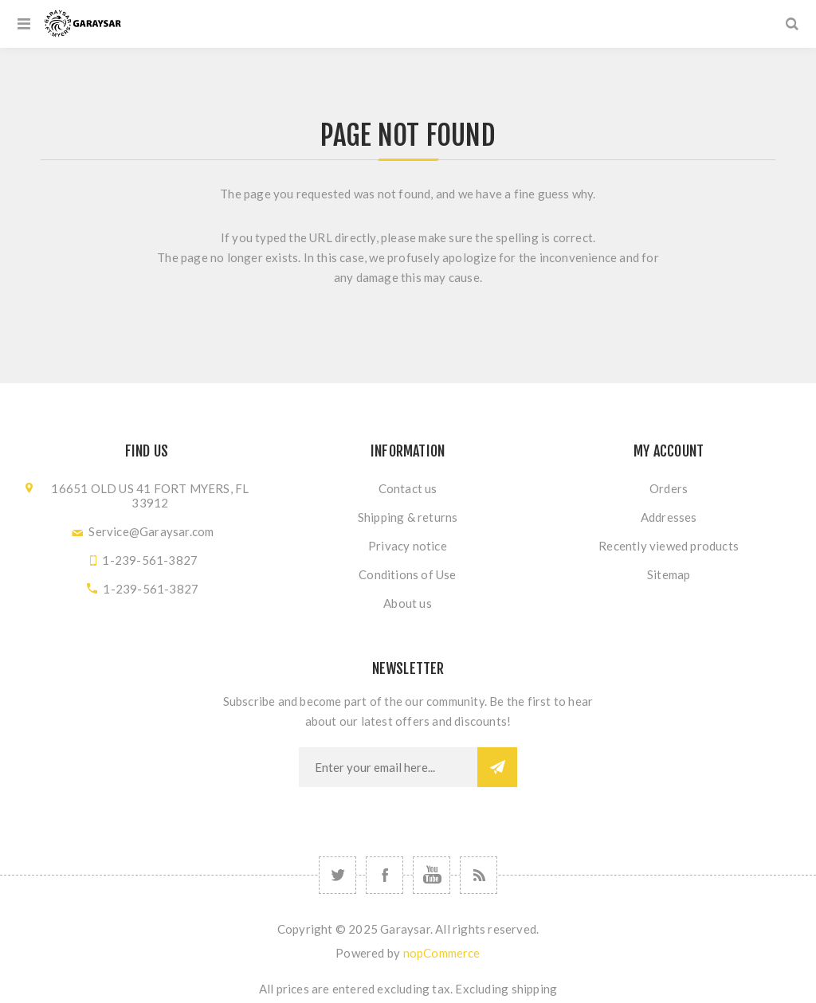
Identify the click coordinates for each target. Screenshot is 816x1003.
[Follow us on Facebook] (384, 875)
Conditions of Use (407, 574)
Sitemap (668, 574)
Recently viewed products (668, 546)
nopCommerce (442, 953)
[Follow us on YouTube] (431, 875)
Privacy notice (407, 546)
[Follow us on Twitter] (337, 875)
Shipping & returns (408, 517)
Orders (668, 488)
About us (407, 603)
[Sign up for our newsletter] (388, 767)
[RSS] (478, 875)
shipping (535, 988)
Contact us (408, 488)
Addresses (669, 517)
